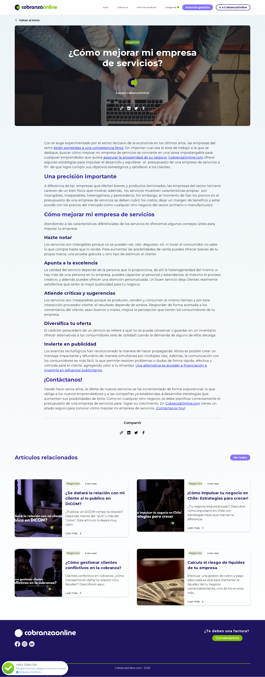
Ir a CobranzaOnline (233, 7)
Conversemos (227, 638)
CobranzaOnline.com (185, 157)
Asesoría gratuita (198, 7)
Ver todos (240, 457)
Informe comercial (146, 7)
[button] (170, 7)
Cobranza (122, 7)
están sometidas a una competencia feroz (88, 148)
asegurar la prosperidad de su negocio (135, 157)
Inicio (105, 7)
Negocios (132, 42)
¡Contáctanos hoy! (170, 408)
